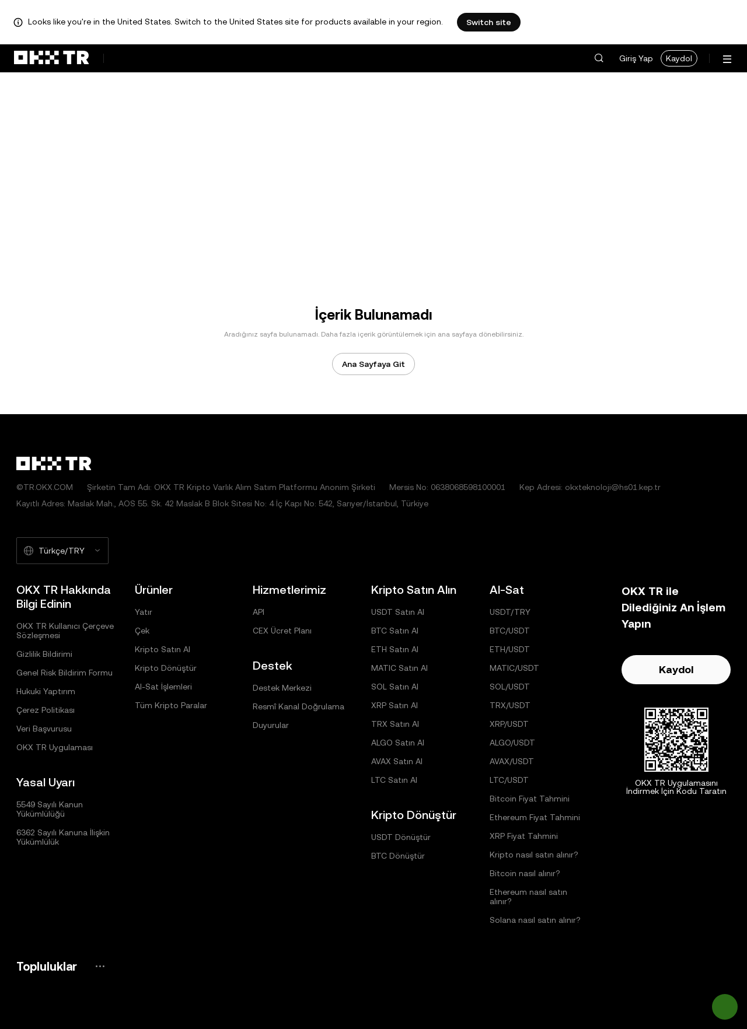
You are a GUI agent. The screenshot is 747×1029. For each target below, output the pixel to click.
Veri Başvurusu (44, 728)
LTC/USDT (509, 780)
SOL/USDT (510, 686)
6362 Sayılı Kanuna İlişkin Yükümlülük (63, 837)
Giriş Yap (636, 58)
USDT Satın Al (397, 612)
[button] (599, 58)
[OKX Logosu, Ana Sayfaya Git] (51, 58)
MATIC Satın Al (399, 668)
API (258, 612)
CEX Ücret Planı (282, 630)
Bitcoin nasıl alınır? (525, 873)
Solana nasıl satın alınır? (535, 920)
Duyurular (271, 725)
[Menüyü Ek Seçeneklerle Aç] (727, 59)
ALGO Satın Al (397, 742)
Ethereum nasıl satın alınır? (528, 896)
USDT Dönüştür (401, 837)
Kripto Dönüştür (166, 668)
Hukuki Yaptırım (45, 691)
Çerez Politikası (45, 710)
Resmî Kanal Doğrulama (298, 706)
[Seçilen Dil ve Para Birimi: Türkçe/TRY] (62, 550)
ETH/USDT (510, 649)
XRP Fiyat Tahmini (524, 836)
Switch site (488, 22)
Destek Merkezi (282, 687)
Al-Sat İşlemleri (163, 686)
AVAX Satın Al (397, 761)
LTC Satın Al (394, 780)
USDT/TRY (510, 612)
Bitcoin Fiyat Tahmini (530, 798)
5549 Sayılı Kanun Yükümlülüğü (49, 809)
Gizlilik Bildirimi (44, 654)
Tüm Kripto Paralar (171, 705)
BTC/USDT (510, 630)
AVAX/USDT (512, 761)
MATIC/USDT (514, 668)
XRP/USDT (509, 724)
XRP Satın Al (394, 705)
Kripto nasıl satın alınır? (534, 854)
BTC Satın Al (394, 630)
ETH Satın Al (394, 649)
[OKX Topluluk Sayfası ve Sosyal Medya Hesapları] (100, 966)
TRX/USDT (510, 705)
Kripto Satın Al (162, 649)
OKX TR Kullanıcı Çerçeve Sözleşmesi (65, 630)
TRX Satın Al (395, 724)
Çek (142, 630)
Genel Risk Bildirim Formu (64, 672)
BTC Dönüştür (398, 855)
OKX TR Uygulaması (54, 747)
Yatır (143, 612)
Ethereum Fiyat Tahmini (535, 817)
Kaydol (679, 58)
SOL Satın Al (394, 686)
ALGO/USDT (512, 742)
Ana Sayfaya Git (373, 364)
